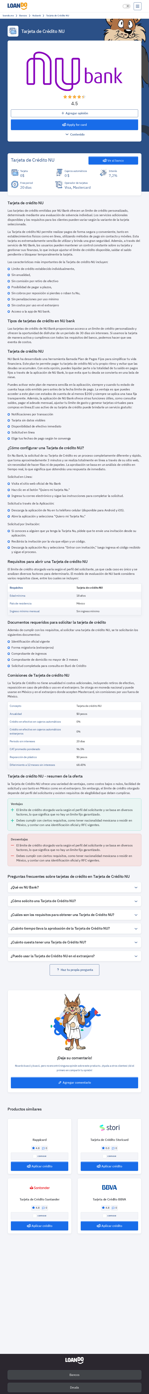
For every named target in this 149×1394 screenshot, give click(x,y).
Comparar (40, 1156)
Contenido (75, 134)
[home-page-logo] (74, 1360)
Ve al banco (113, 160)
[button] (74, 97)
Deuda (74, 1387)
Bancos (74, 1375)
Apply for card (74, 125)
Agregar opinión (74, 113)
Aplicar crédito (39, 1166)
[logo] (18, 6)
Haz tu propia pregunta (74, 970)
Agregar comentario (74, 1082)
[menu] (137, 6)
